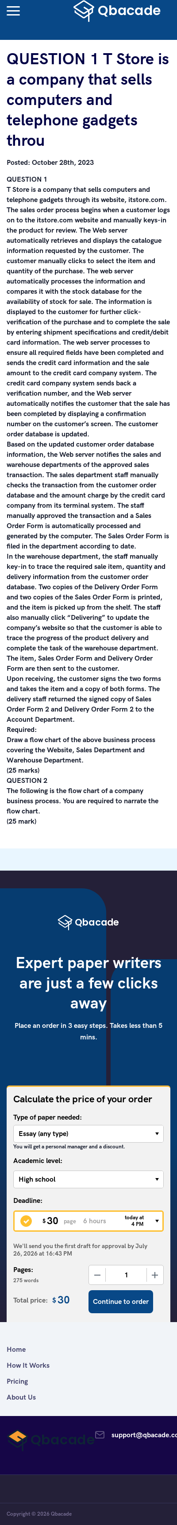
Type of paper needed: (47, 1117)
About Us (21, 1397)
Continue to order (121, 1301)
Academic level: (37, 1160)
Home (16, 1349)
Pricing (17, 1381)
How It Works (28, 1365)
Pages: (23, 1269)
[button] (13, 11)
